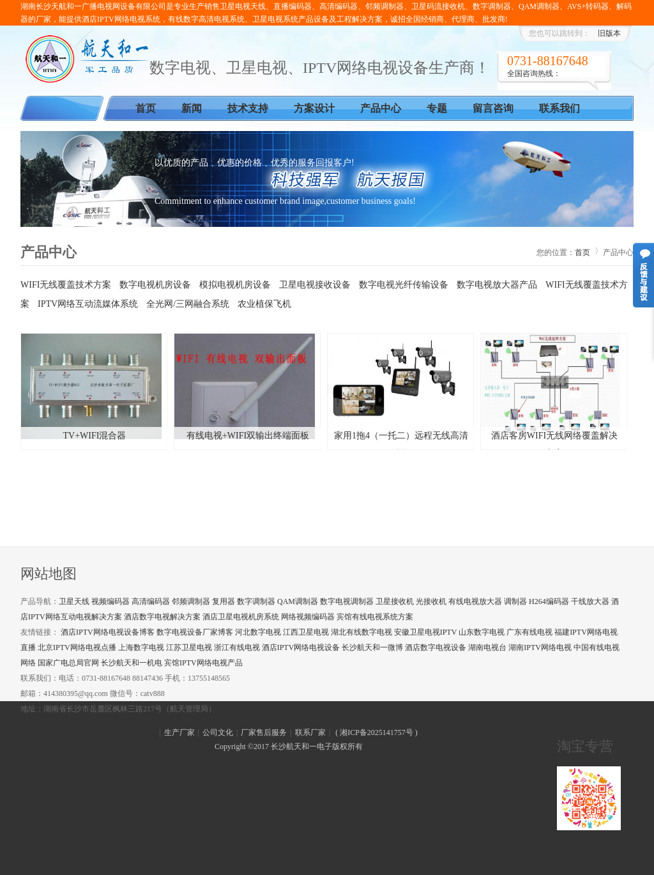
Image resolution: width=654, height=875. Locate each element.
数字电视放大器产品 (497, 285)
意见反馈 (643, 275)
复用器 (223, 601)
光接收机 (431, 601)
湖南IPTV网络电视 (540, 647)
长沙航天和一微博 (372, 647)
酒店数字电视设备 (435, 647)
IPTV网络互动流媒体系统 (88, 304)
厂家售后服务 (264, 732)
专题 (437, 108)
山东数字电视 (482, 632)
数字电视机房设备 (155, 285)
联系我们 (559, 108)
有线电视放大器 (475, 601)
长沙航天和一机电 (131, 662)
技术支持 (247, 108)
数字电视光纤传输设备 (403, 285)
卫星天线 (74, 601)
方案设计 (314, 108)
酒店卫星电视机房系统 (240, 616)
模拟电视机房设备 (235, 285)
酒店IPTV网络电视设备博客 (108, 632)
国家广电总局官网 (68, 662)
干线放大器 (590, 601)
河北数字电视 (258, 632)
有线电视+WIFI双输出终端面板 (247, 435)
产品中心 (380, 108)
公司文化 (217, 732)
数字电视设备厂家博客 (194, 632)
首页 (145, 108)
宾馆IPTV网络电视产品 (203, 662)
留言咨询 (493, 108)
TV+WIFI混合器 (94, 435)
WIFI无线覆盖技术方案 (65, 285)
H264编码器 (549, 601)
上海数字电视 (141, 647)
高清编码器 (151, 601)
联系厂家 (310, 732)
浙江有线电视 (237, 647)
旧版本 (609, 33)
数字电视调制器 (347, 601)
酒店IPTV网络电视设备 (301, 647)
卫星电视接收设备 (315, 285)
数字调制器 (256, 601)
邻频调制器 (191, 601)
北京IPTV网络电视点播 (77, 647)
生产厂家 (179, 732)
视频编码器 (110, 601)
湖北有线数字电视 (361, 632)
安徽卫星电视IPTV (425, 632)
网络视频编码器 (308, 616)
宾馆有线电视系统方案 (375, 616)
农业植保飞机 (264, 304)
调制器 (515, 601)
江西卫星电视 (306, 632)
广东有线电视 (529, 632)
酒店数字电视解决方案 (162, 616)
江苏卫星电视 (189, 647)
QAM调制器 (297, 601)
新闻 (191, 108)
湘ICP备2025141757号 (376, 732)
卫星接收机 (395, 601)
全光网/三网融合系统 (187, 304)
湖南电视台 (487, 647)
